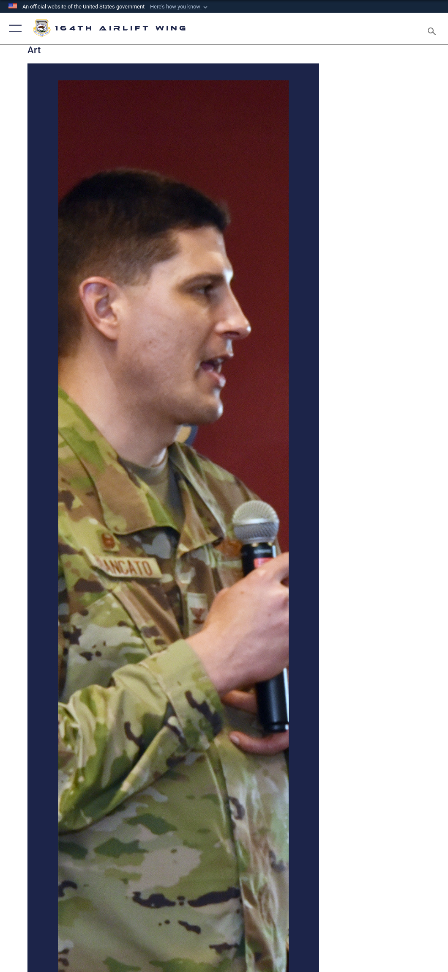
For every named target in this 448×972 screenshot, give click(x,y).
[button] (179, 7)
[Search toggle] (433, 28)
